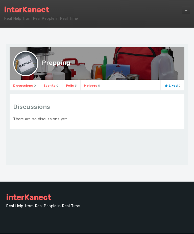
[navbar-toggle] (186, 10)
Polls (71, 85)
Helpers (92, 85)
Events (51, 85)
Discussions (24, 85)
